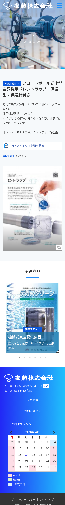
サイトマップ (46, 499)
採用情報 (32, 400)
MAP (46, 386)
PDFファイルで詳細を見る (24, 146)
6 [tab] (45, 357)
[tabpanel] (32, 317)
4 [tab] (35, 357)
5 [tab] (40, 357)
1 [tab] (19, 357)
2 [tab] (25, 357)
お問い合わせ (32, 411)
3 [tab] (30, 357)
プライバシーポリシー (23, 499)
